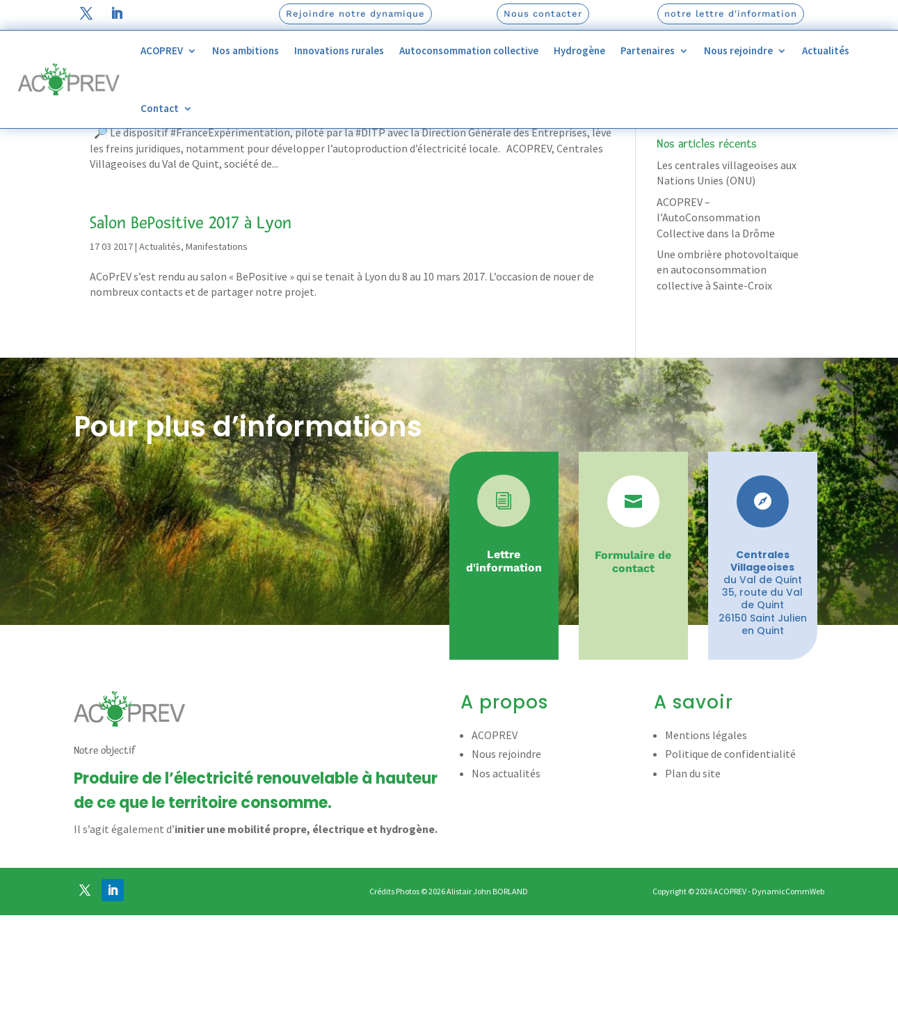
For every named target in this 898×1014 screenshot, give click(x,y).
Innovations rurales (339, 50)
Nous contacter (543, 13)
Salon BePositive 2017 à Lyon (190, 322)
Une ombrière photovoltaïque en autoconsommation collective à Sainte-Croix (728, 369)
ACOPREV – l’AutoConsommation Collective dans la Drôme (716, 317)
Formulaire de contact (633, 661)
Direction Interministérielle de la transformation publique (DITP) (323, 178)
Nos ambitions (245, 50)
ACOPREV (162, 50)
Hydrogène (579, 50)
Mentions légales (706, 834)
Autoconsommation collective (468, 50)
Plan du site (693, 873)
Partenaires (647, 50)
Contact (160, 108)
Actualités (825, 50)
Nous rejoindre (738, 50)
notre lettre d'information (730, 13)
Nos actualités (506, 873)
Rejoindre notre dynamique (355, 13)
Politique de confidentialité (730, 854)
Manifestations (217, 202)
